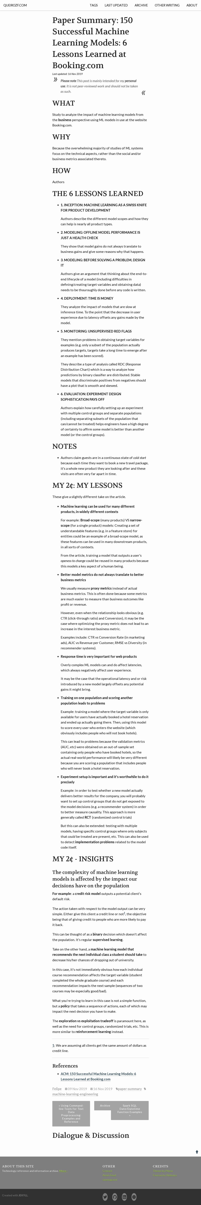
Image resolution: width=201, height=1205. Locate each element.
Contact (107, 1171)
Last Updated (116, 5)
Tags (94, 5)
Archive (141, 5)
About (192, 5)
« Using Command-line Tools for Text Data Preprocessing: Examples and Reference (71, 1113)
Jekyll (23, 1195)
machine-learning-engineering (75, 1094)
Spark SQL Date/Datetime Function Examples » (129, 1110)
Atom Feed (109, 1175)
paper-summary (130, 1089)
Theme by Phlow (163, 1171)
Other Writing (167, 5)
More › (63, 1171)
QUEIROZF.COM (15, 5)
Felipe (57, 1089)
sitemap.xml (110, 1179)
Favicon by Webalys (165, 1175)
